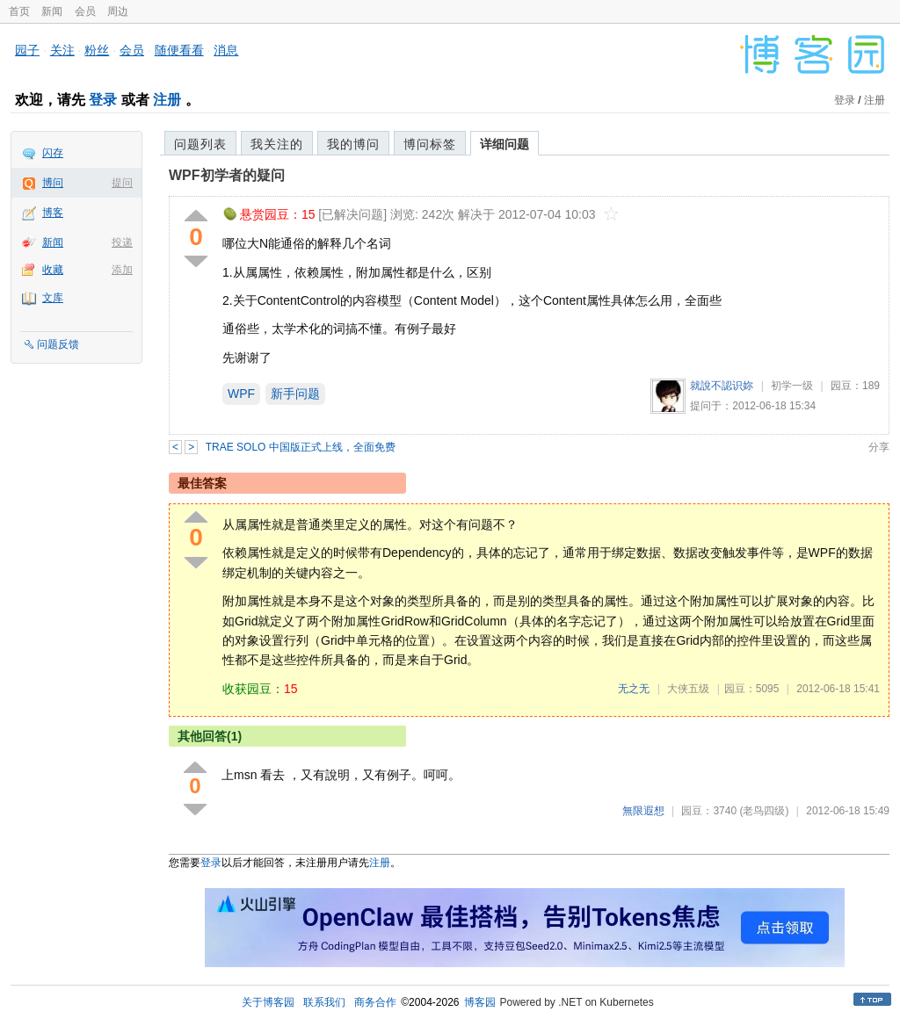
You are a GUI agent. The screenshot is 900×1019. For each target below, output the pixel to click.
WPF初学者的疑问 (227, 175)
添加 (122, 270)
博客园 (480, 1002)
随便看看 (179, 50)
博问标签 (429, 144)
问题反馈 (58, 344)
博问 (52, 183)
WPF (241, 394)
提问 (122, 183)
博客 (52, 212)
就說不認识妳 (721, 385)
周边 (117, 11)
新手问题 (295, 394)
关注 (62, 50)
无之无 (634, 689)
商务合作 (375, 1002)
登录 (103, 99)
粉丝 (96, 50)
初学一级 (792, 385)
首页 (19, 11)
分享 (878, 447)
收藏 (52, 270)
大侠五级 (688, 689)
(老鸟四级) (763, 811)
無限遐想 (643, 811)
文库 (52, 298)
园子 (27, 50)
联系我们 (324, 1002)
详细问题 (504, 144)
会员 (85, 11)
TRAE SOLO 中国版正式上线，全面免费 (301, 447)
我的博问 (353, 144)
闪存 (52, 153)
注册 (167, 99)
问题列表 (200, 144)
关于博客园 (268, 1002)
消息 (226, 50)
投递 (122, 242)
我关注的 (276, 144)
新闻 (51, 11)
